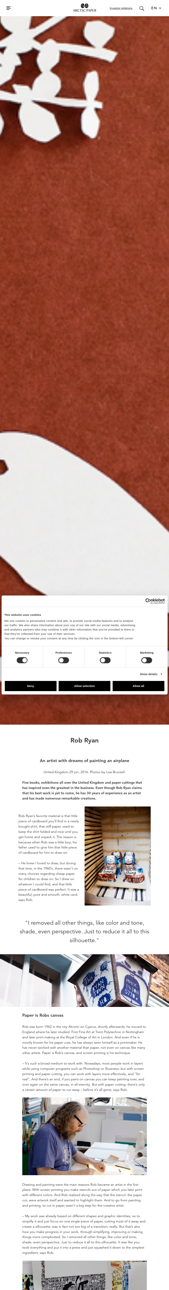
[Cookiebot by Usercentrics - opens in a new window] (148, 601)
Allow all (138, 686)
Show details (148, 674)
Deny (30, 686)
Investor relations (121, 8)
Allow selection (84, 686)
